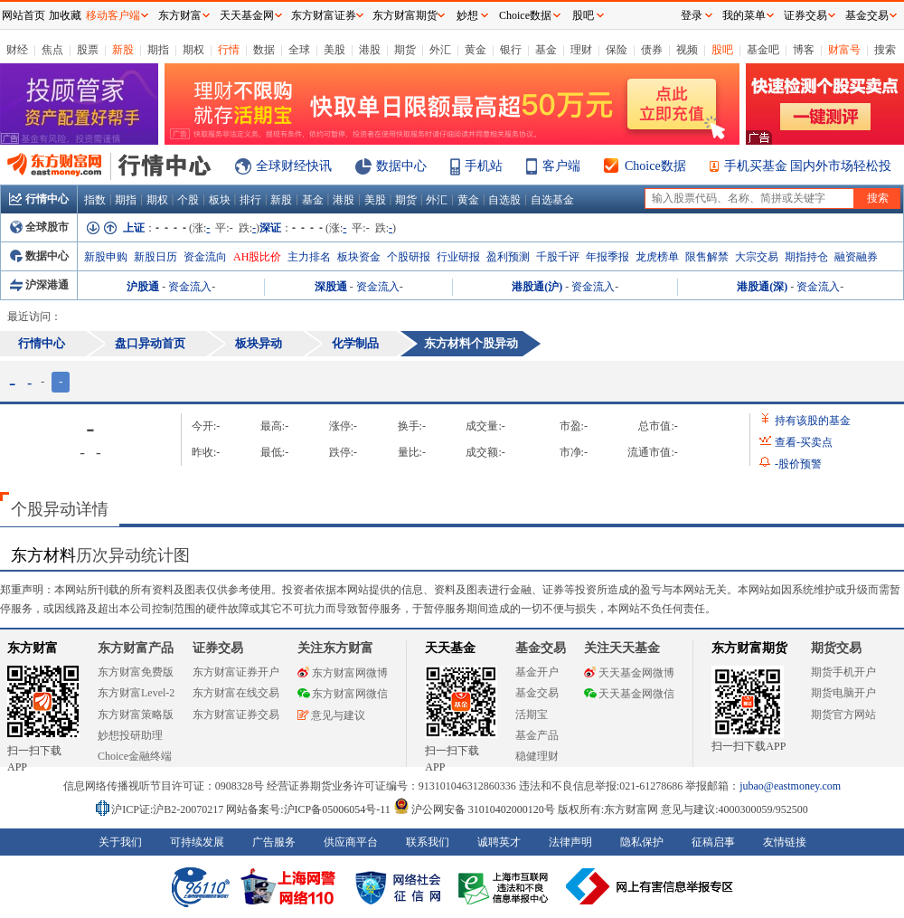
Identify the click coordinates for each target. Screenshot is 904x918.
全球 (299, 49)
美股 (334, 49)
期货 (405, 49)
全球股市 (39, 227)
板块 (220, 200)
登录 (691, 15)
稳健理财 (537, 756)
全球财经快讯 (294, 166)
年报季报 (607, 257)
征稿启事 (713, 842)
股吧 (722, 49)
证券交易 (805, 15)
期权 (193, 49)
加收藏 (65, 15)
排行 (250, 200)
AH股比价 (257, 257)
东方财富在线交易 (236, 692)
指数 (95, 200)
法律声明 (570, 842)
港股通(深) (762, 286)
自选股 (504, 200)
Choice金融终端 (135, 756)
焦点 (52, 49)
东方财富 (32, 648)
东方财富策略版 (136, 714)
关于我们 (120, 842)
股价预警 (798, 464)
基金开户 (537, 672)
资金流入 (190, 286)
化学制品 (355, 343)
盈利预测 (508, 257)
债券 (652, 49)
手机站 (484, 166)
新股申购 (105, 257)
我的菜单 (744, 15)
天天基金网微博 (629, 673)
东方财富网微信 (342, 693)
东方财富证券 (323, 15)
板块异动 (258, 343)
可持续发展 (197, 842)
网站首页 (23, 15)
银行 (511, 49)
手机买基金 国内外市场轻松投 (808, 166)
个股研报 (408, 257)
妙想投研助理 (130, 735)
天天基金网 (247, 15)
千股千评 (557, 257)
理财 (581, 49)
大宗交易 (756, 257)
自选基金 (552, 200)
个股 (188, 200)
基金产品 (537, 735)
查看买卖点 (804, 442)
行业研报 (458, 257)
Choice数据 (655, 166)
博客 (804, 49)
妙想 (467, 15)
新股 (123, 49)
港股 (370, 49)
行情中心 (39, 199)
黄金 (475, 49)
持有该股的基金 (813, 420)
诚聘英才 (499, 842)
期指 (158, 49)
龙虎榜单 (657, 257)
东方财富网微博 (342, 673)
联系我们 (427, 842)
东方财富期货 (749, 648)
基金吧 (763, 49)
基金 (546, 49)
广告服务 (274, 842)
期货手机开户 (843, 672)
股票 (88, 49)
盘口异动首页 (150, 343)
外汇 (440, 49)
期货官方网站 (843, 714)
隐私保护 (642, 842)
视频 (687, 49)
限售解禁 (707, 257)
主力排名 (309, 257)
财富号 (844, 49)
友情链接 (784, 842)
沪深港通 (39, 285)
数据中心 (401, 166)
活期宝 (531, 714)
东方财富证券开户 (236, 672)
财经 (17, 49)
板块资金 (359, 257)
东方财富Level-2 (136, 692)
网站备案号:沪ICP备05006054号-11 (309, 809)
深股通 (331, 286)
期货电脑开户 (843, 692)
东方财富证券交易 (236, 714)
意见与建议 (331, 715)
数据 (264, 49)
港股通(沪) (537, 286)
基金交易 (537, 692)
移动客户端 (113, 15)
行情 (229, 49)
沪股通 (143, 286)
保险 (616, 49)
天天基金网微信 (629, 693)
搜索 (885, 49)
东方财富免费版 (136, 672)
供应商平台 (351, 842)
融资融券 (856, 257)
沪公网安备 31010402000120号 (474, 809)
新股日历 (155, 257)
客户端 (561, 166)
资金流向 (205, 257)
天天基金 (450, 648)
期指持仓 (806, 257)
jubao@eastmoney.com (790, 786)
